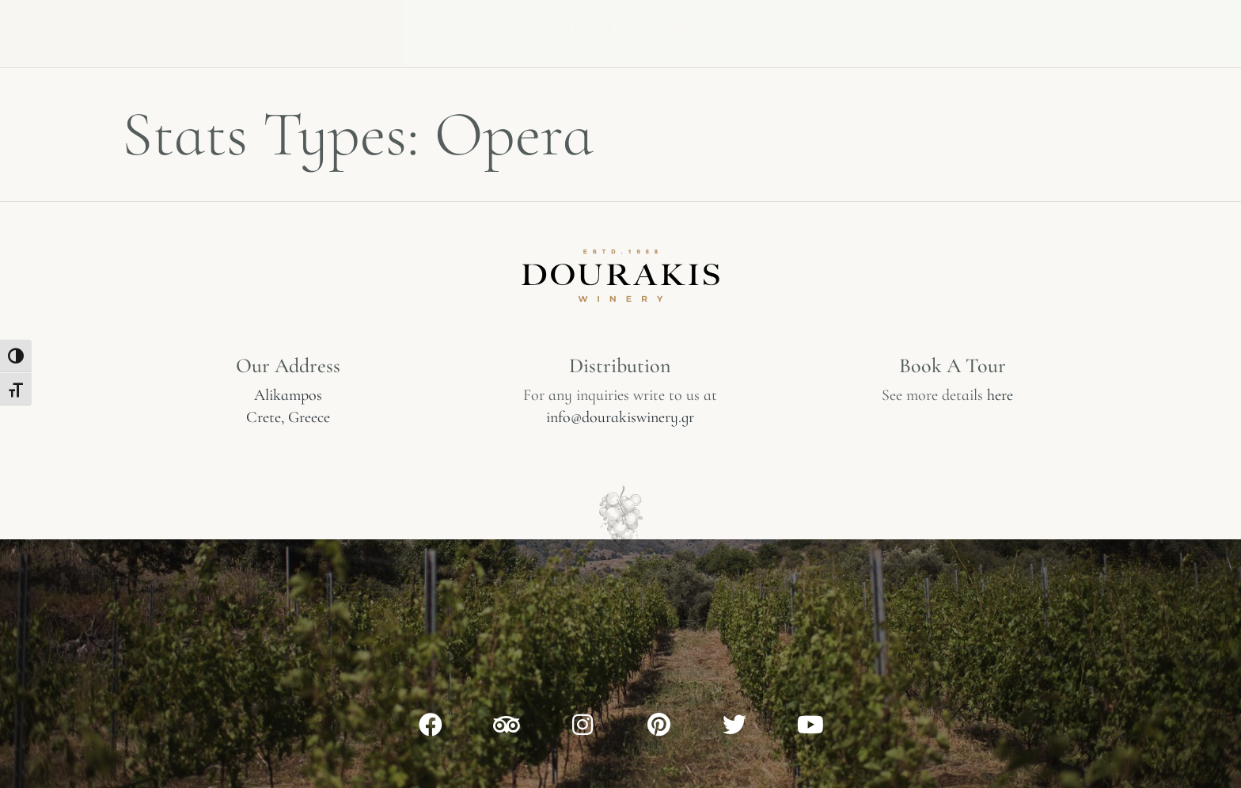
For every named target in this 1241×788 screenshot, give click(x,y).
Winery (228, 30)
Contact (1075, 30)
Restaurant (954, 30)
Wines (325, 30)
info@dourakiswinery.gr (620, 417)
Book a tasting (809, 30)
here (1000, 395)
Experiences (440, 30)
